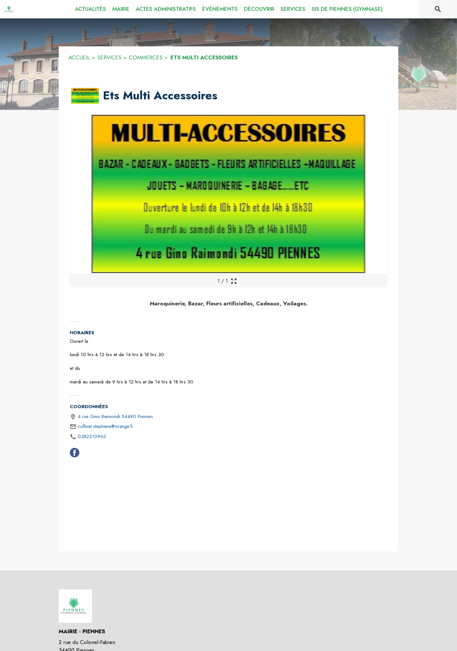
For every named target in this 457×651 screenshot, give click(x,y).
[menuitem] (90, 9)
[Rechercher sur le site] (438, 9)
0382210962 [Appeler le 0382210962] (92, 436)
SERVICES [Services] (109, 57)
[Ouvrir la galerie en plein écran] (234, 281)
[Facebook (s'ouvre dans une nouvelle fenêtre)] (74, 454)
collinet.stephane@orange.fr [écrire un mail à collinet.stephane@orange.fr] (105, 426)
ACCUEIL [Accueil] (79, 57)
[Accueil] (9, 9)
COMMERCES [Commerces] (145, 57)
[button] (85, 96)
